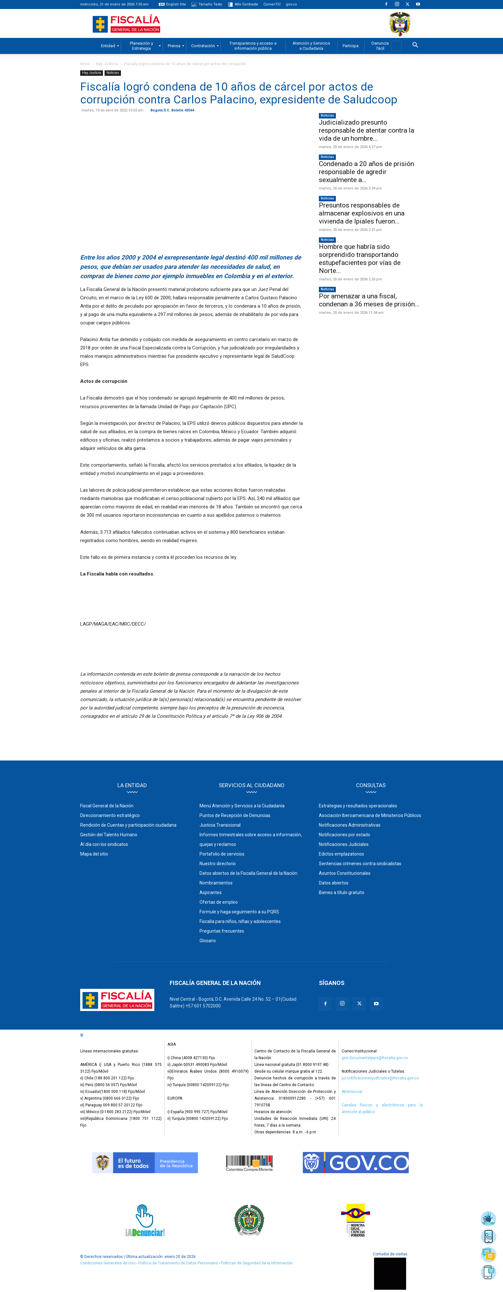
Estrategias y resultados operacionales (358, 805)
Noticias (113, 73)
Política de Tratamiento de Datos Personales (178, 1263)
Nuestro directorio (218, 863)
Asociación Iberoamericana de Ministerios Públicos (370, 815)
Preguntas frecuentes (222, 931)
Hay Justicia (107, 64)
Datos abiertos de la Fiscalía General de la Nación (248, 873)
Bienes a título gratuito (341, 892)
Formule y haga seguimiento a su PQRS (239, 911)
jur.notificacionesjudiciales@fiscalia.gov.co (380, 1078)
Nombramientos (216, 882)
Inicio (85, 64)
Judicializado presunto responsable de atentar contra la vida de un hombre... (366, 130)
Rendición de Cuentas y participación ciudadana (128, 825)
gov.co (291, 4)
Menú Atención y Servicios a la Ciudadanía (242, 805)
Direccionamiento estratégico (110, 815)
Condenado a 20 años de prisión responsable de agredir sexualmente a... (366, 172)
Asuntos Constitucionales (345, 873)
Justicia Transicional (220, 825)
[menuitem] (108, 46)
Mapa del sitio (94, 854)
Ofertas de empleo (219, 902)
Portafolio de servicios (222, 854)
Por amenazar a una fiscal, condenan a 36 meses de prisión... (369, 300)
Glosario (208, 940)
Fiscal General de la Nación (106, 805)
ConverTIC (272, 4)
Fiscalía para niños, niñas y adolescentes (240, 921)
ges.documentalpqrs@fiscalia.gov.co (375, 1058)
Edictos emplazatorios (341, 854)
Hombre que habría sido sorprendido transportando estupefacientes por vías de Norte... (360, 259)
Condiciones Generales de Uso (107, 1263)
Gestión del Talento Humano (108, 834)
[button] (415, 45)
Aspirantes (211, 892)
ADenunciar (352, 1091)
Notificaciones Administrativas (349, 825)
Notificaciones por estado (344, 834)
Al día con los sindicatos (104, 844)
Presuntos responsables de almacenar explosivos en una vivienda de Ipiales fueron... (362, 213)
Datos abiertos (333, 882)
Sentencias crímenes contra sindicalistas (360, 863)
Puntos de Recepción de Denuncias (235, 815)
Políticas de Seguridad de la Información (257, 1263)
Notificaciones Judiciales (344, 844)
